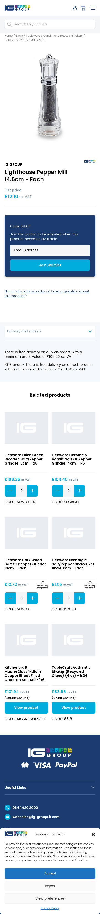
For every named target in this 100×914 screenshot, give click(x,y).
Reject (50, 886)
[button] (93, 834)
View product (26, 707)
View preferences (50, 898)
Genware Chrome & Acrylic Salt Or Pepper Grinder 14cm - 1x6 (72, 459)
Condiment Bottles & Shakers (62, 35)
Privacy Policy (50, 908)
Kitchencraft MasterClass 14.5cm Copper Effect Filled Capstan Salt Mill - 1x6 (24, 673)
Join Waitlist (50, 265)
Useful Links (15, 787)
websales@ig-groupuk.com (36, 817)
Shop (19, 35)
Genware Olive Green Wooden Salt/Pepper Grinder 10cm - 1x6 (24, 459)
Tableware (33, 35)
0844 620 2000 (25, 807)
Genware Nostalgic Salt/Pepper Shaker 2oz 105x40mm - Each (73, 564)
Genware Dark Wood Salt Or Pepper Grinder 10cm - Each (25, 564)
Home (9, 35)
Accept (50, 873)
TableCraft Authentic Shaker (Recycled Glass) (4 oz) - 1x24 (71, 671)
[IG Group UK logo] (17, 8)
